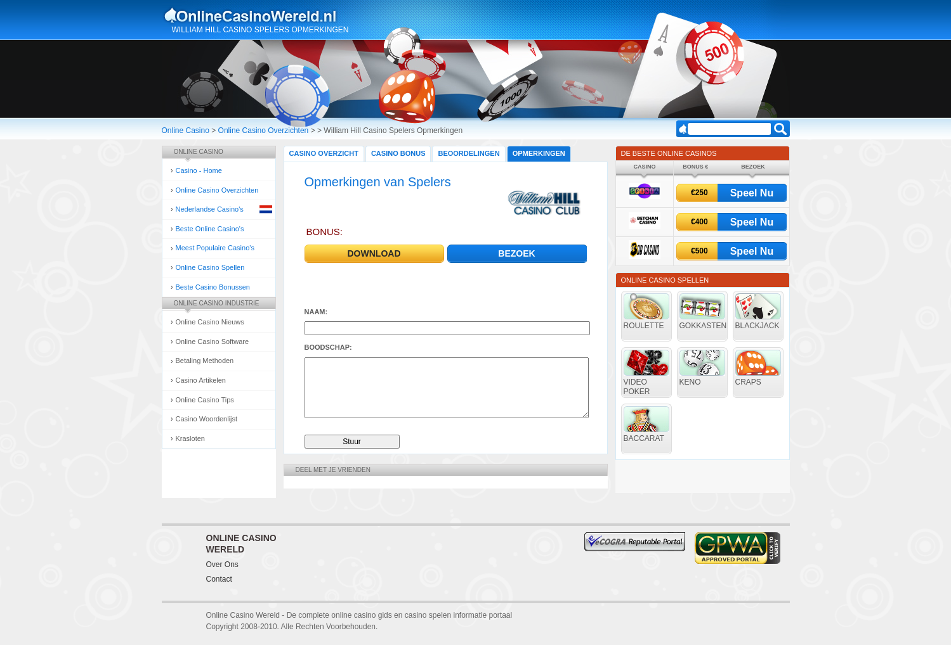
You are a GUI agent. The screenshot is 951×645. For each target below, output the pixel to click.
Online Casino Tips (205, 400)
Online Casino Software (212, 341)
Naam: (316, 312)
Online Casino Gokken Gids (256, 15)
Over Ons (222, 564)
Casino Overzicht (323, 153)
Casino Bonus (398, 153)
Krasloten (190, 438)
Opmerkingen (539, 153)
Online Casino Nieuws (210, 322)
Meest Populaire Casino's (215, 248)
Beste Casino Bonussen (213, 287)
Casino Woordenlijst (207, 419)
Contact (219, 579)
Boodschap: (328, 347)
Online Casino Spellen (210, 267)
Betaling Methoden (205, 360)
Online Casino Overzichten (263, 130)
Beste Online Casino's (210, 229)
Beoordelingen (468, 153)
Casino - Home (199, 170)
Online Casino (185, 130)
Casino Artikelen (201, 380)
